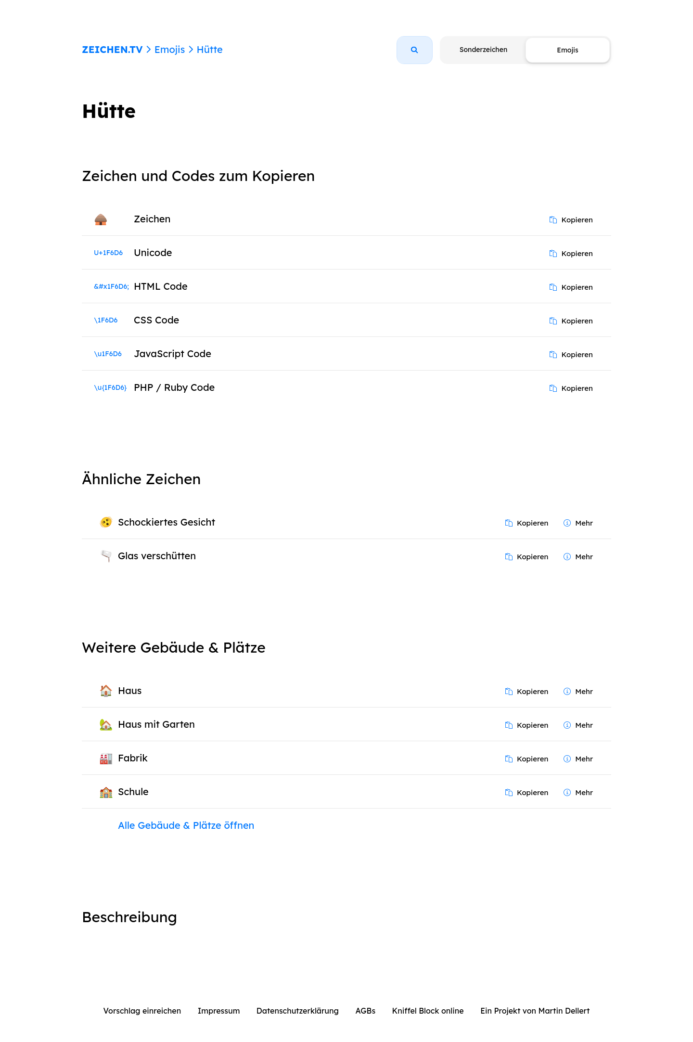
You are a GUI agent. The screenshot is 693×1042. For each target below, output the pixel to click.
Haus (129, 690)
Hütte (209, 49)
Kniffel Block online (428, 1011)
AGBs (365, 1011)
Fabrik (133, 758)
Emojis (169, 49)
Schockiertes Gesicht (166, 522)
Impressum (219, 1011)
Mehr (578, 522)
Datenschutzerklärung (298, 1011)
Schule (133, 791)
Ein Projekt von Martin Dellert (535, 1011)
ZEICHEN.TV (112, 49)
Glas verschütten (157, 556)
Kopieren (571, 219)
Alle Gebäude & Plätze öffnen (186, 825)
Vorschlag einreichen (142, 1011)
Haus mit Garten (156, 724)
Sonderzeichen (483, 49)
